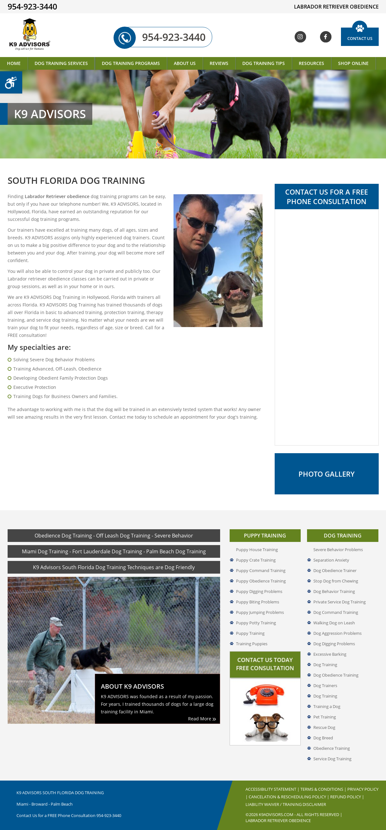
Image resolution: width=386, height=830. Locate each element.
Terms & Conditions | (323, 789)
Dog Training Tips (263, 63)
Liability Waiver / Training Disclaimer (285, 804)
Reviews (219, 63)
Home (14, 63)
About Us (185, 63)
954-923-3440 (166, 37)
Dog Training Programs (131, 63)
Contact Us (359, 38)
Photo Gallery (326, 474)
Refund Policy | (347, 797)
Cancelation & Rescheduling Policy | (289, 797)
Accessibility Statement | (272, 789)
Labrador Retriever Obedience (278, 820)
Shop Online (353, 63)
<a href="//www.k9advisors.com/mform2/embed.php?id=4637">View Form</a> (327, 327)
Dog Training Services (61, 63)
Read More (202, 719)
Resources (311, 63)
